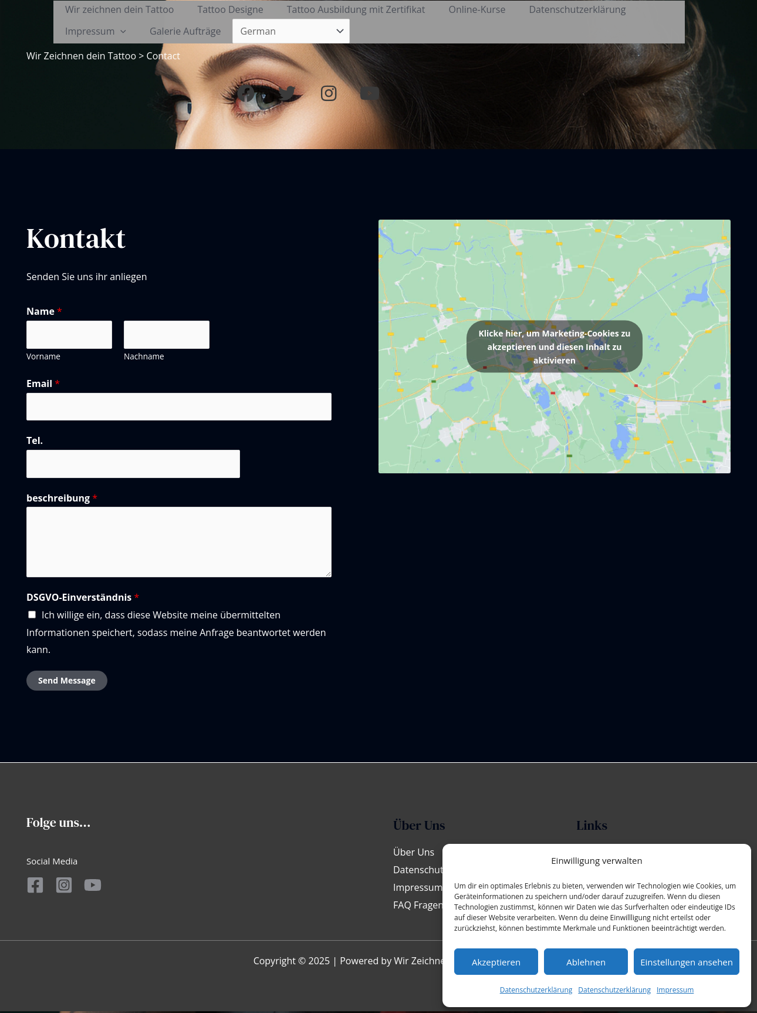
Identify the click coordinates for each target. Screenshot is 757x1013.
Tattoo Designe (223, 9)
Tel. (34, 442)
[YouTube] (105, 887)
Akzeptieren (496, 962)
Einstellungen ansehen (686, 962)
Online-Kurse (460, 9)
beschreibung (61, 499)
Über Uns (413, 853)
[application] (118, 31)
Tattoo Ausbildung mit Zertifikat (344, 9)
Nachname (144, 357)
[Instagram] (70, 887)
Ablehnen (586, 962)
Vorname (43, 357)
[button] (716, 22)
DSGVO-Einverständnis (82, 599)
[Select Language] (281, 31)
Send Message (67, 682)
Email (43, 384)
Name (44, 312)
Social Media (51, 863)
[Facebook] (35, 887)
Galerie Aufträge (178, 31)
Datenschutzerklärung (536, 990)
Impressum (675, 990)
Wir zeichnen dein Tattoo (117, 9)
